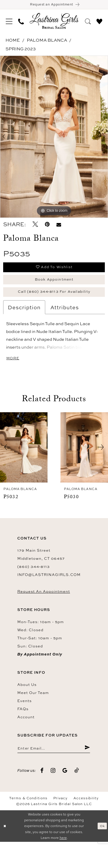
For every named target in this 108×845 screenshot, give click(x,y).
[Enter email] (53, 751)
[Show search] (88, 21)
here (63, 841)
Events (24, 703)
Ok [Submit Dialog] (102, 829)
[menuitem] (9, 21)
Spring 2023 (20, 49)
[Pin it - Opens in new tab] (47, 225)
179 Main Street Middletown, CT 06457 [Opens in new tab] (41, 557)
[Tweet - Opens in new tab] (35, 225)
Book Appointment (54, 280)
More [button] (13, 360)
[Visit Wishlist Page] (99, 21)
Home (12, 41)
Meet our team (33, 695)
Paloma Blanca (47, 41)
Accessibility (86, 801)
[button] (9, 21)
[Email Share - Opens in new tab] (58, 225)
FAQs (23, 711)
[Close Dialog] (5, 829)
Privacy (60, 801)
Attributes (64, 309)
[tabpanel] (54, 137)
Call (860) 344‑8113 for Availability (54, 293)
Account (26, 719)
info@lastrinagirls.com (49, 577)
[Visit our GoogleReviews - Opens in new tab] (65, 774)
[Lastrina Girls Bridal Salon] (54, 22)
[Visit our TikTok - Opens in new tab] (76, 774)
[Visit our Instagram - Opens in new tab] (53, 774)
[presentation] (24, 450)
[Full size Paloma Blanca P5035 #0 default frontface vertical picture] (54, 137)
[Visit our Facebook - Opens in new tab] (42, 774)
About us (27, 687)
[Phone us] (21, 21)
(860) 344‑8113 (33, 569)
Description (24, 309)
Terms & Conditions (28, 801)
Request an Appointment (43, 594)
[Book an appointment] (54, 5)
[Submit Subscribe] (87, 751)
